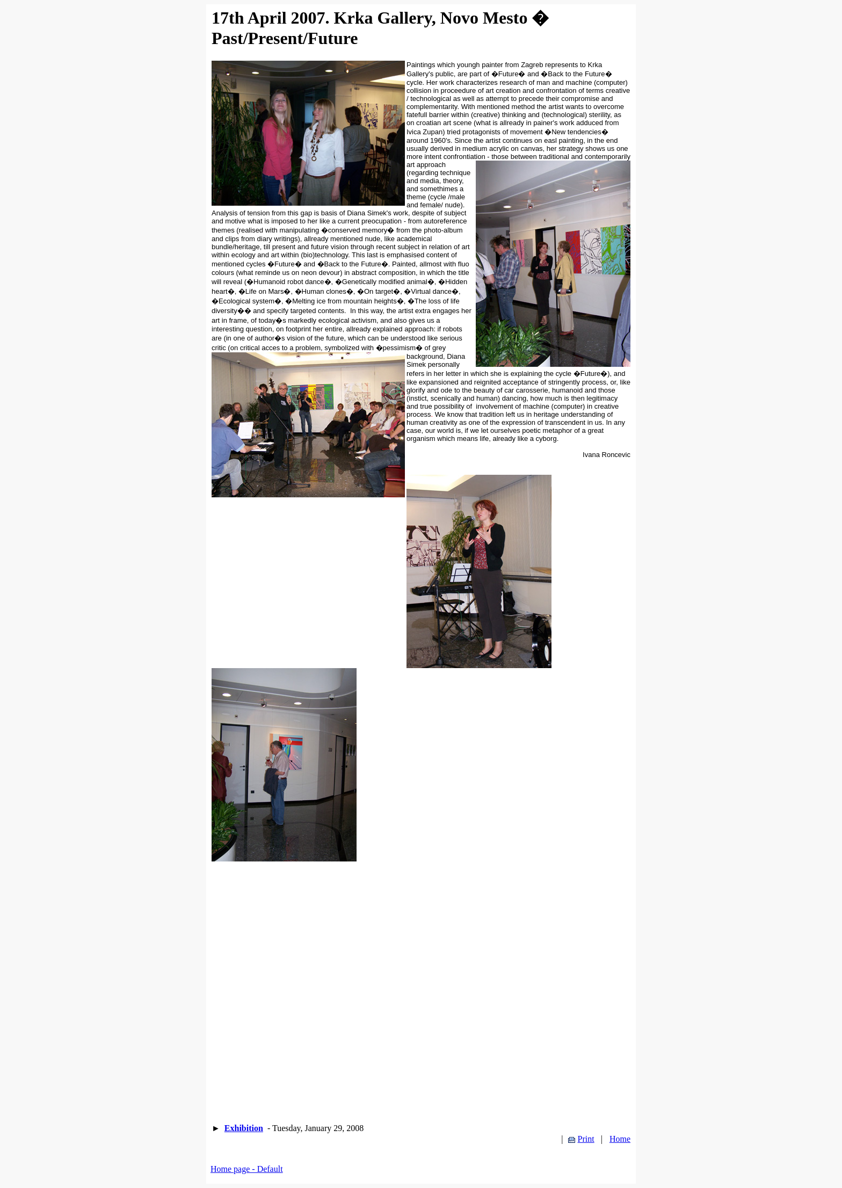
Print (586, 1138)
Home (619, 1138)
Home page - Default (246, 1168)
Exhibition (243, 1128)
